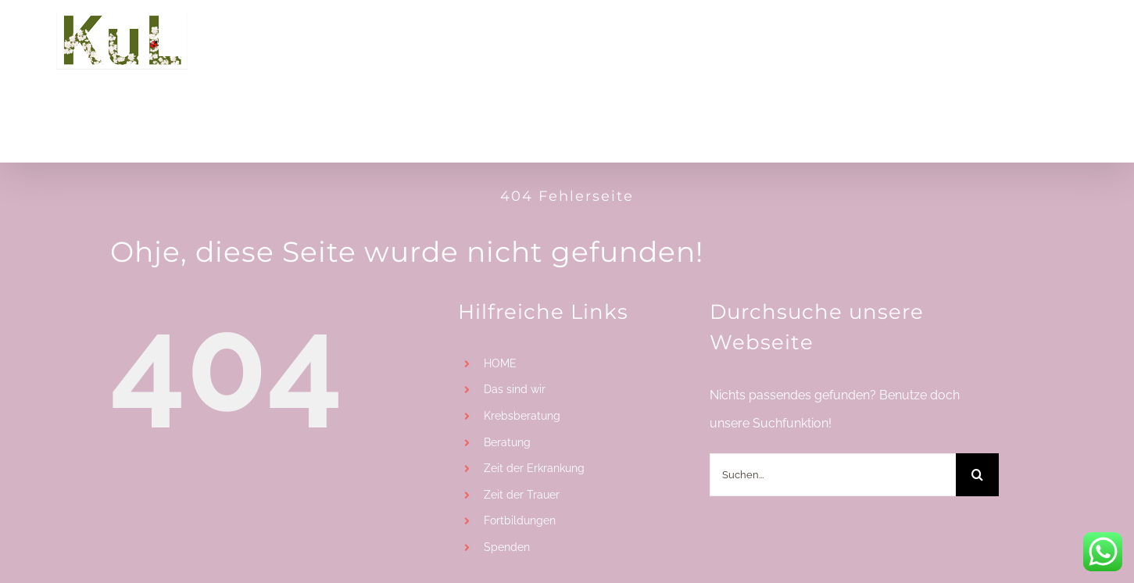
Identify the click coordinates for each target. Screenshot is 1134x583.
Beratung (507, 442)
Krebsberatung (522, 416)
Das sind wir (515, 389)
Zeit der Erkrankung (534, 468)
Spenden (507, 547)
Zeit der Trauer (522, 494)
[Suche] (977, 474)
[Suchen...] (833, 474)
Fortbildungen (520, 520)
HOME (500, 363)
